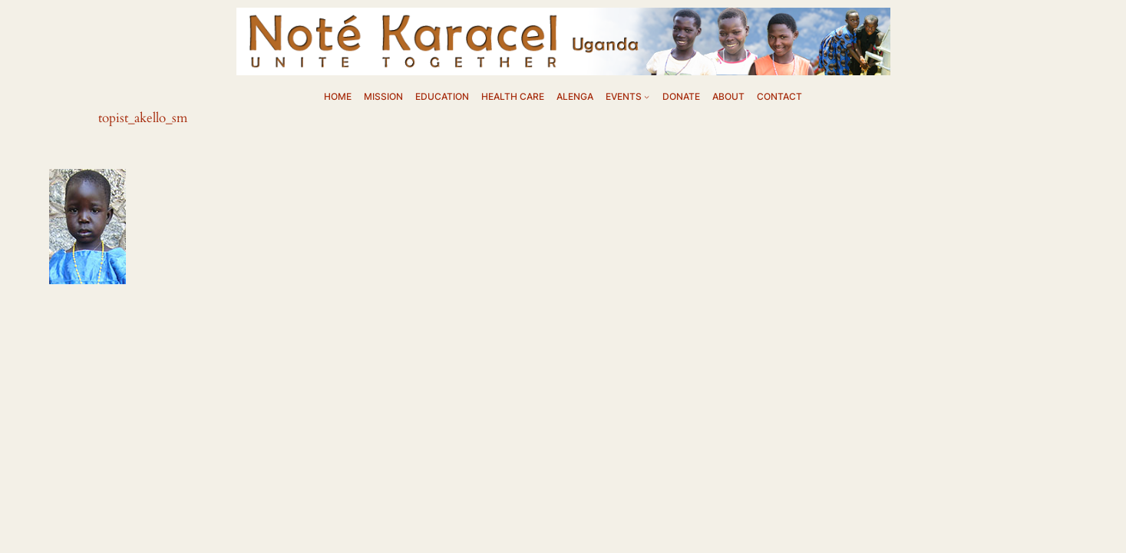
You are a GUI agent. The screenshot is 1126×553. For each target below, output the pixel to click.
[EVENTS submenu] (646, 96)
